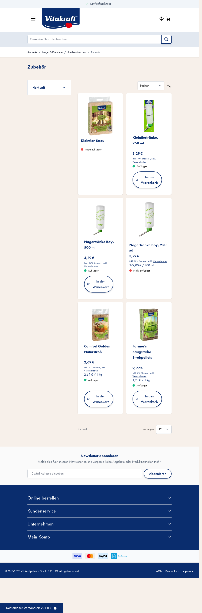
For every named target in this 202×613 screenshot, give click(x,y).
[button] (99, 498)
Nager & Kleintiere (52, 52)
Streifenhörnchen (76, 52)
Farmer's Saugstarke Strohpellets (142, 352)
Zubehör (95, 52)
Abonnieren (157, 473)
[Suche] (166, 39)
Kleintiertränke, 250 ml (145, 140)
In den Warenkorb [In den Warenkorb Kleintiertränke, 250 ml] (146, 180)
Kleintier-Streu (92, 140)
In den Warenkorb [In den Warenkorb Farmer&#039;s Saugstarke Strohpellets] (146, 399)
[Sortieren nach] (151, 85)
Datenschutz (172, 571)
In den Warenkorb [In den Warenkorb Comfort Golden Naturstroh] (98, 399)
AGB (159, 571)
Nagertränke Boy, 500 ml (99, 244)
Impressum (188, 571)
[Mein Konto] (161, 18)
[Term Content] (55, 607)
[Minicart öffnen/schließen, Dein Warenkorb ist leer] (168, 18)
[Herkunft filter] (49, 87)
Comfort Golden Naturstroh (97, 349)
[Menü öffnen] (33, 18)
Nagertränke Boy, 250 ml (148, 248)
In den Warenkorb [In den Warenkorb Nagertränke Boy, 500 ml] (98, 284)
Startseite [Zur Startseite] (32, 52)
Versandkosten (139, 161)
